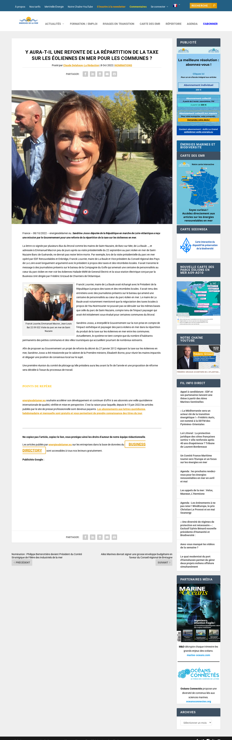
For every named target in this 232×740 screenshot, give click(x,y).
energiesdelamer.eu (34, 395)
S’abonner (210, 18)
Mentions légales (112, 735)
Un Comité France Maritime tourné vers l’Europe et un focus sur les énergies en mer (198, 453)
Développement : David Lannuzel (59, 735)
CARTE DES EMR (150, 18)
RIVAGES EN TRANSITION (118, 18)
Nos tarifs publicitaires (90, 735)
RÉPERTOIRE (173, 18)
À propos (20, 6)
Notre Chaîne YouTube (80, 6)
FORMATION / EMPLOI (83, 18)
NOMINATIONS (123, 59)
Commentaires (138, 6)
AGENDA (192, 18)
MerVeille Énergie (54, 6)
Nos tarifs (34, 6)
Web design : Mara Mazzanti (26, 735)
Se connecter (158, 6)
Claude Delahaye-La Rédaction (81, 59)
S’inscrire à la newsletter (111, 6)
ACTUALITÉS (53, 18)
